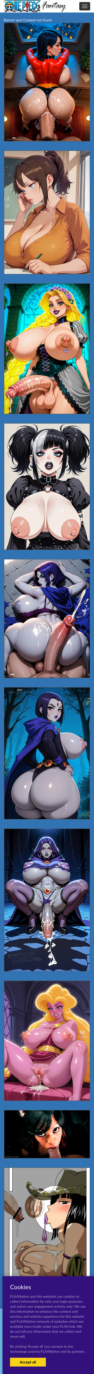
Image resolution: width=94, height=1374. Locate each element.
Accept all (28, 1362)
